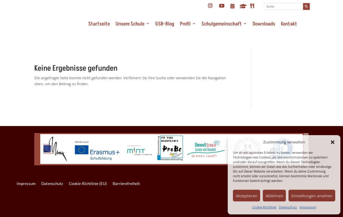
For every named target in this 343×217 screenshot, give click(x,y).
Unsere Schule (130, 24)
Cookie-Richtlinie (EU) (88, 183)
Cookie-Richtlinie (264, 207)
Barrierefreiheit (126, 183)
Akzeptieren (246, 195)
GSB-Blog (164, 24)
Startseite (99, 24)
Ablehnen (274, 195)
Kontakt (289, 24)
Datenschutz (288, 207)
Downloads (264, 24)
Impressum (308, 207)
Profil (185, 24)
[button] (332, 142)
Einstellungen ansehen (311, 195)
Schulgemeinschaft (221, 24)
